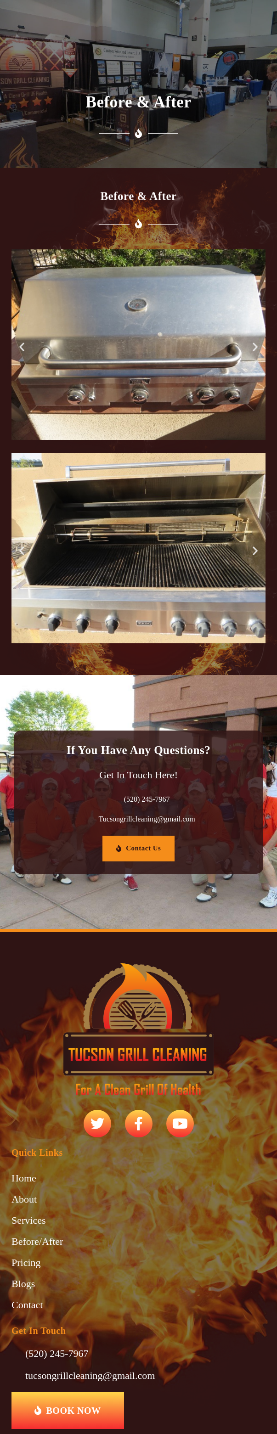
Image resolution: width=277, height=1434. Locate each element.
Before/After (37, 1241)
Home (23, 1178)
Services (28, 1220)
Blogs (23, 1283)
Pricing (26, 1262)
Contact (27, 1304)
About (24, 1199)
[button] (22, 347)
